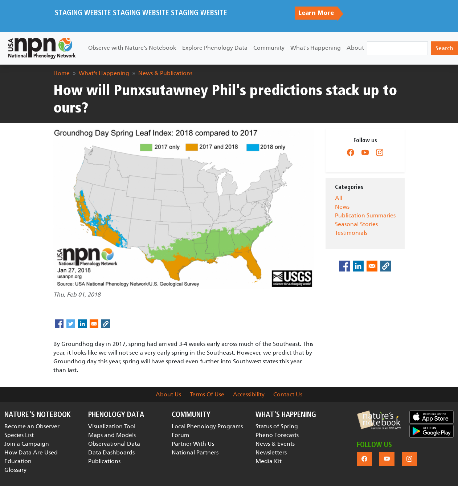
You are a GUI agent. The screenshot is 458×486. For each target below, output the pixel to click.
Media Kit (268, 461)
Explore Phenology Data (215, 47)
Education (18, 461)
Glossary (15, 469)
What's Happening (315, 47)
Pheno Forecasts (277, 435)
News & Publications (165, 73)
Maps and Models (112, 435)
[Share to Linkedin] (82, 323)
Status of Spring (276, 426)
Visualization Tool (111, 426)
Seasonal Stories (356, 224)
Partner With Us (193, 443)
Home (61, 73)
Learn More (316, 13)
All (338, 198)
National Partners (195, 452)
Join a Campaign (26, 443)
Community (269, 47)
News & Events (275, 443)
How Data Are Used (31, 452)
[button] (379, 420)
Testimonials (351, 232)
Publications (104, 461)
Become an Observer (32, 426)
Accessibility (249, 394)
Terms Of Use (207, 394)
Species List (19, 435)
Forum (180, 435)
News (342, 206)
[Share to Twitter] (70, 323)
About (355, 47)
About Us (168, 394)
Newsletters (271, 452)
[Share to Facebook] (59, 323)
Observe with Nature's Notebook (132, 47)
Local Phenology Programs (207, 426)
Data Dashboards (111, 452)
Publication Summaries (365, 215)
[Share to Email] (94, 323)
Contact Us (287, 394)
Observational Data (114, 443)
